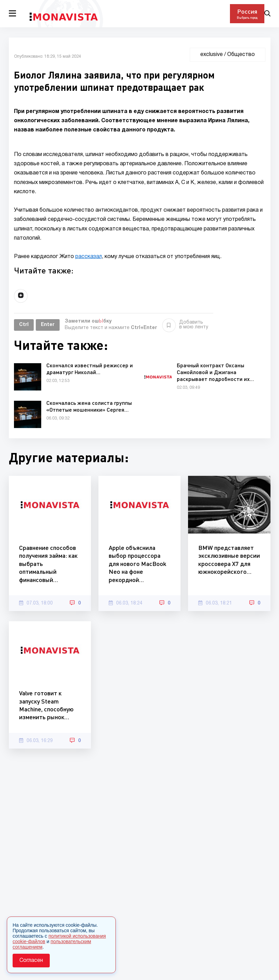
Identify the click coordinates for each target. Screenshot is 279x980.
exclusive (211, 54)
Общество (241, 54)
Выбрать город (247, 17)
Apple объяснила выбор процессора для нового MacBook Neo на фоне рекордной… (137, 563)
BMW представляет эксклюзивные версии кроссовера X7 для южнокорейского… (229, 559)
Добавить (185, 325)
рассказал (88, 256)
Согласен (31, 960)
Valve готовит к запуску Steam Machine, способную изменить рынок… (46, 705)
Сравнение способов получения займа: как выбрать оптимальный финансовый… (48, 563)
